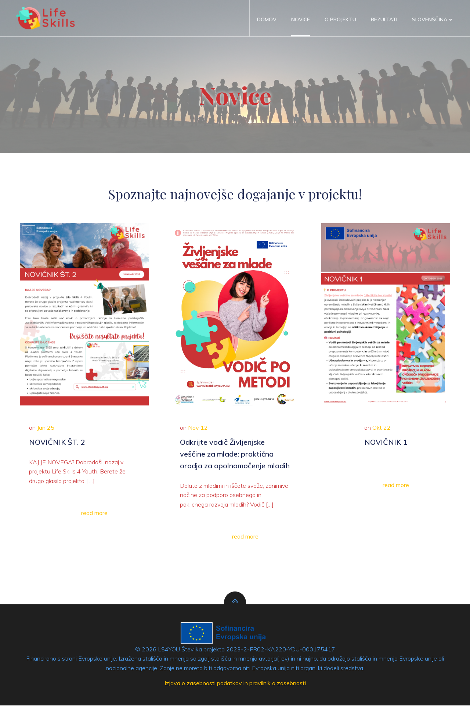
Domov (266, 19)
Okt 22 (381, 432)
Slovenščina (433, 19)
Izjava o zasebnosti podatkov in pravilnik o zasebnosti (235, 686)
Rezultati (384, 19)
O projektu (340, 19)
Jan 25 (47, 432)
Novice (300, 19)
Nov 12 (200, 432)
